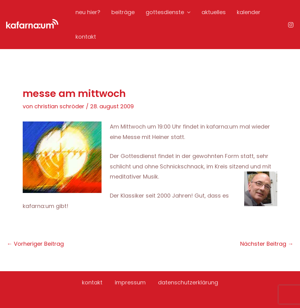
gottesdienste (168, 12)
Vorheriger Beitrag (35, 244)
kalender (248, 12)
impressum (130, 282)
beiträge (123, 12)
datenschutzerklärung (188, 282)
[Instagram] (291, 25)
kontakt (85, 36)
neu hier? (87, 12)
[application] (187, 12)
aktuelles (214, 12)
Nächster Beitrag (266, 244)
